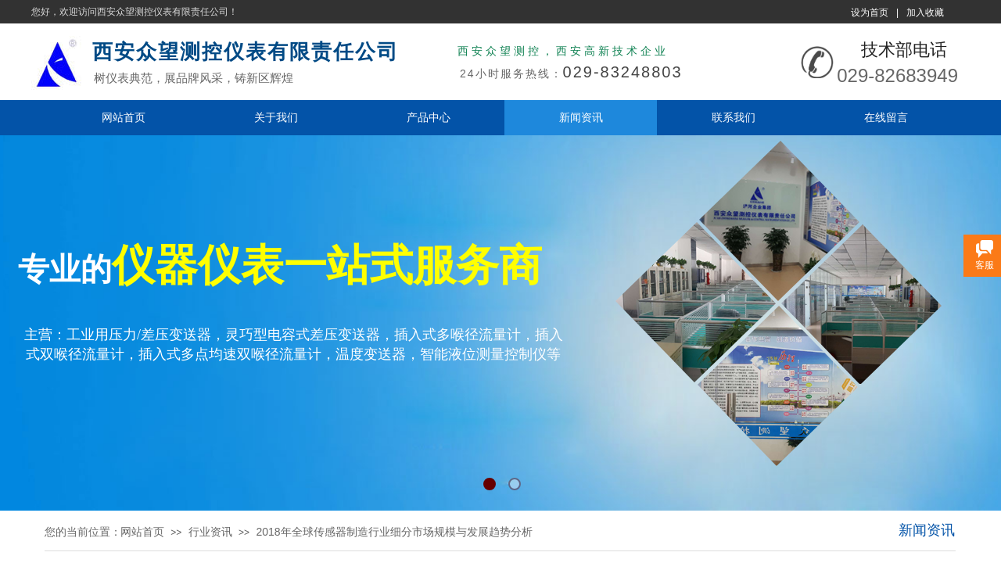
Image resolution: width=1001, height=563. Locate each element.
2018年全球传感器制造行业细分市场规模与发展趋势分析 (394, 531)
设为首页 (869, 12)
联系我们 (733, 117)
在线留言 (886, 117)
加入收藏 (925, 12)
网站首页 (123, 117)
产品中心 (428, 117)
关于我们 (276, 117)
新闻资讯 (581, 117)
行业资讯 (210, 531)
